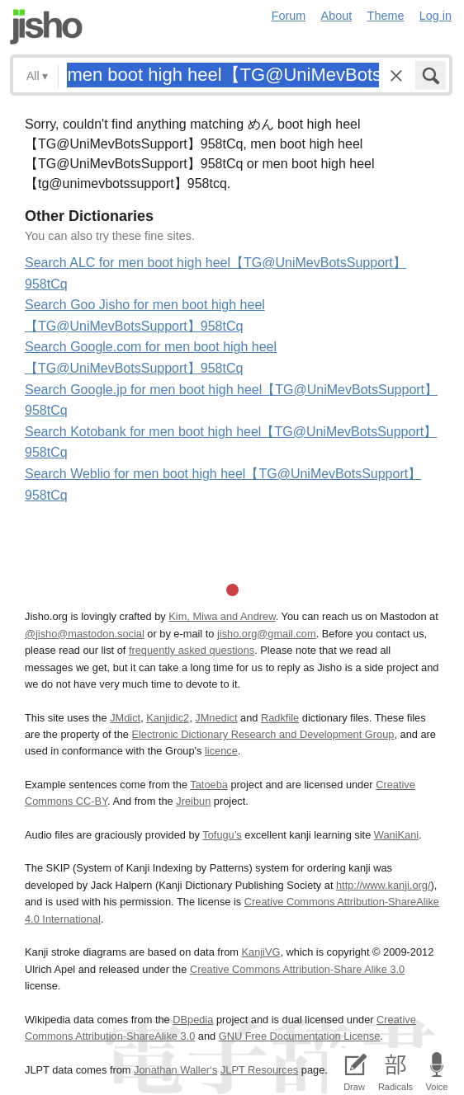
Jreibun (193, 801)
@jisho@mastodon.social (84, 633)
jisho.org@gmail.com (266, 633)
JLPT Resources (259, 1070)
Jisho (46, 27)
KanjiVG (260, 952)
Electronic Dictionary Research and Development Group (262, 734)
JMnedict (216, 718)
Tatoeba (209, 784)
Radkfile (280, 718)
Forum (289, 15)
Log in (435, 15)
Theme (386, 15)
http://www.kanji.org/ (383, 885)
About (337, 15)
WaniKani (396, 835)
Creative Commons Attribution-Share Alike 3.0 (297, 969)
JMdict (125, 718)
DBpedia (193, 1019)
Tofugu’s (221, 835)
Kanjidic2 (167, 718)
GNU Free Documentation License (300, 1036)
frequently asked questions (191, 650)
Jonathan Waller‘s (175, 1070)
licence (221, 751)
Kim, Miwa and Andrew (221, 616)
